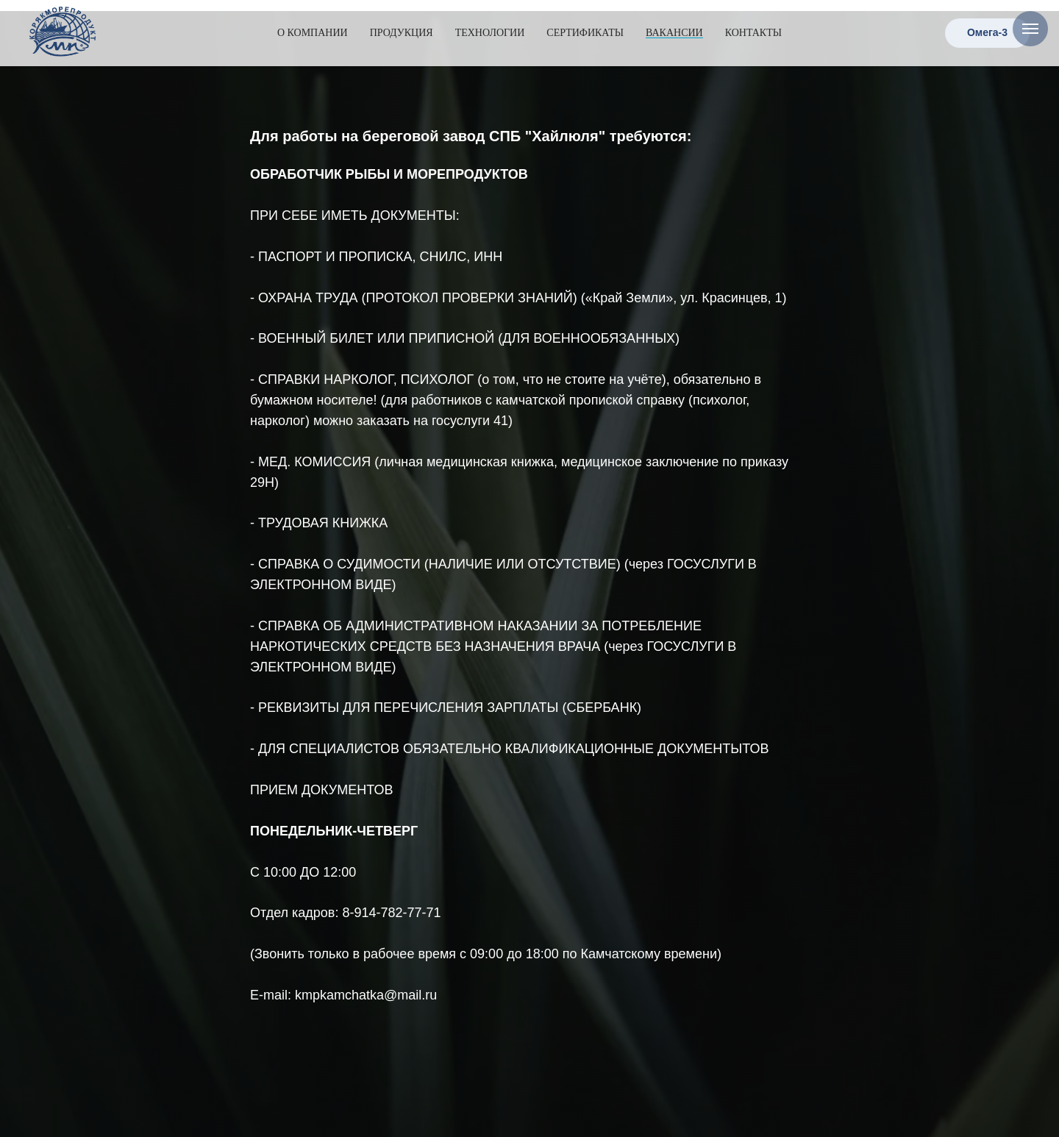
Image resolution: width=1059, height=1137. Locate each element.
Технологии (490, 32)
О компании (312, 32)
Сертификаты (585, 32)
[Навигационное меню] (1030, 29)
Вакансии (674, 32)
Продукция (401, 32)
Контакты (753, 32)
